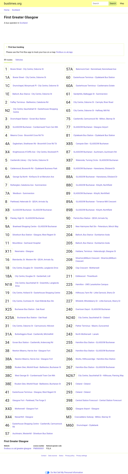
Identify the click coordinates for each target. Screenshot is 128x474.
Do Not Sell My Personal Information (64, 472)
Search (100, 2)
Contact (43, 456)
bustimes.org (13, 3)
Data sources (52, 456)
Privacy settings (81, 456)
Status (61, 456)
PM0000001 (38, 448)
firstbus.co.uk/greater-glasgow (17, 448)
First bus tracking (16, 47)
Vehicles (19, 60)
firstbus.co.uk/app (64, 52)
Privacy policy (69, 456)
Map (122, 3)
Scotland (24, 23)
